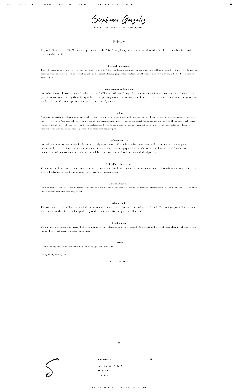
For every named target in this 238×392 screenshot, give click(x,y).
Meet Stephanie (28, 4)
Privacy (103, 370)
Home (9, 4)
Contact (130, 4)
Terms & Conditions (110, 366)
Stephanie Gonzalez (119, 20)
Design (82, 4)
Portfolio (65, 4)
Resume (48, 4)
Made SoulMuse (136, 387)
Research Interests (106, 4)
